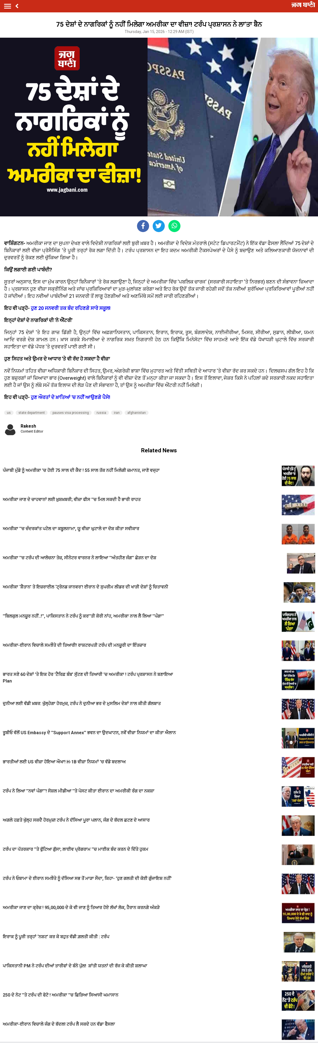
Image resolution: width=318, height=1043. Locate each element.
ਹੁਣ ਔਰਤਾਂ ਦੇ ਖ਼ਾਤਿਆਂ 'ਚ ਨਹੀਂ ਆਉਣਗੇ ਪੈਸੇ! (70, 397)
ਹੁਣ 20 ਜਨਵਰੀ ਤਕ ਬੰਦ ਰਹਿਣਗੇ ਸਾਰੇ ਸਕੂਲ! (71, 308)
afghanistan (136, 413)
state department (31, 413)
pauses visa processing (71, 413)
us (9, 413)
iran (117, 413)
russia (101, 413)
